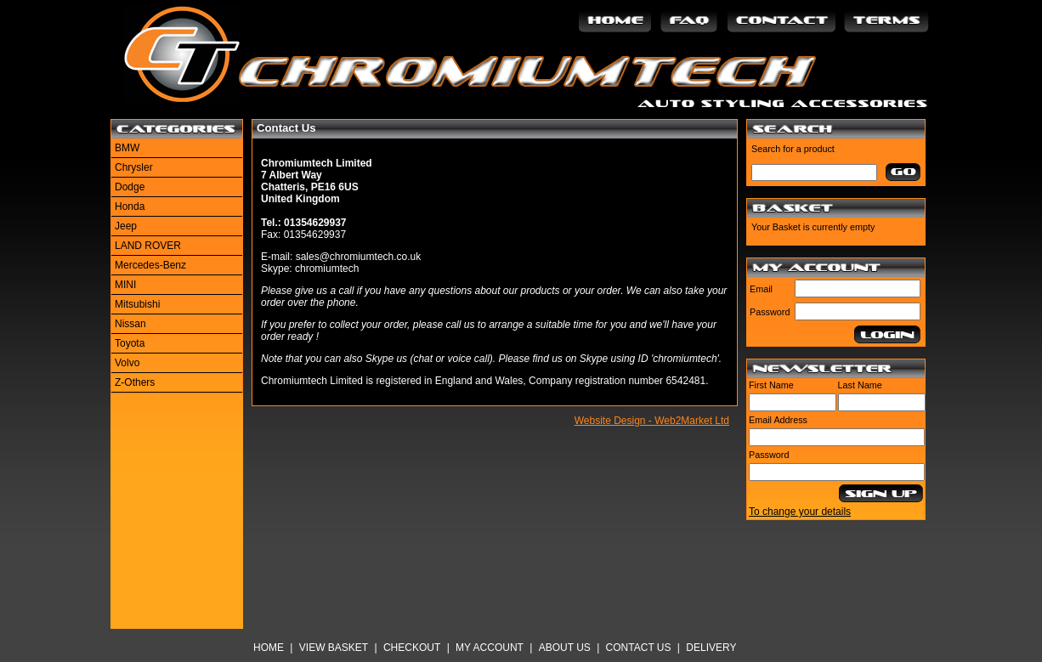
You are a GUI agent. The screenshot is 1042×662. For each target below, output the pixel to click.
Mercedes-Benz (150, 265)
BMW (127, 148)
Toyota (129, 343)
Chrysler (134, 167)
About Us (565, 648)
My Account (490, 648)
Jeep (126, 226)
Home (268, 648)
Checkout (411, 648)
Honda (129, 206)
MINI (125, 285)
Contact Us (638, 648)
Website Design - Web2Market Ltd (652, 421)
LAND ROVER (148, 246)
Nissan (130, 324)
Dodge (129, 187)
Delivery (711, 648)
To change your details (800, 512)
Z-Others (135, 382)
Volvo (127, 363)
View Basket (333, 648)
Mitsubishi (137, 304)
